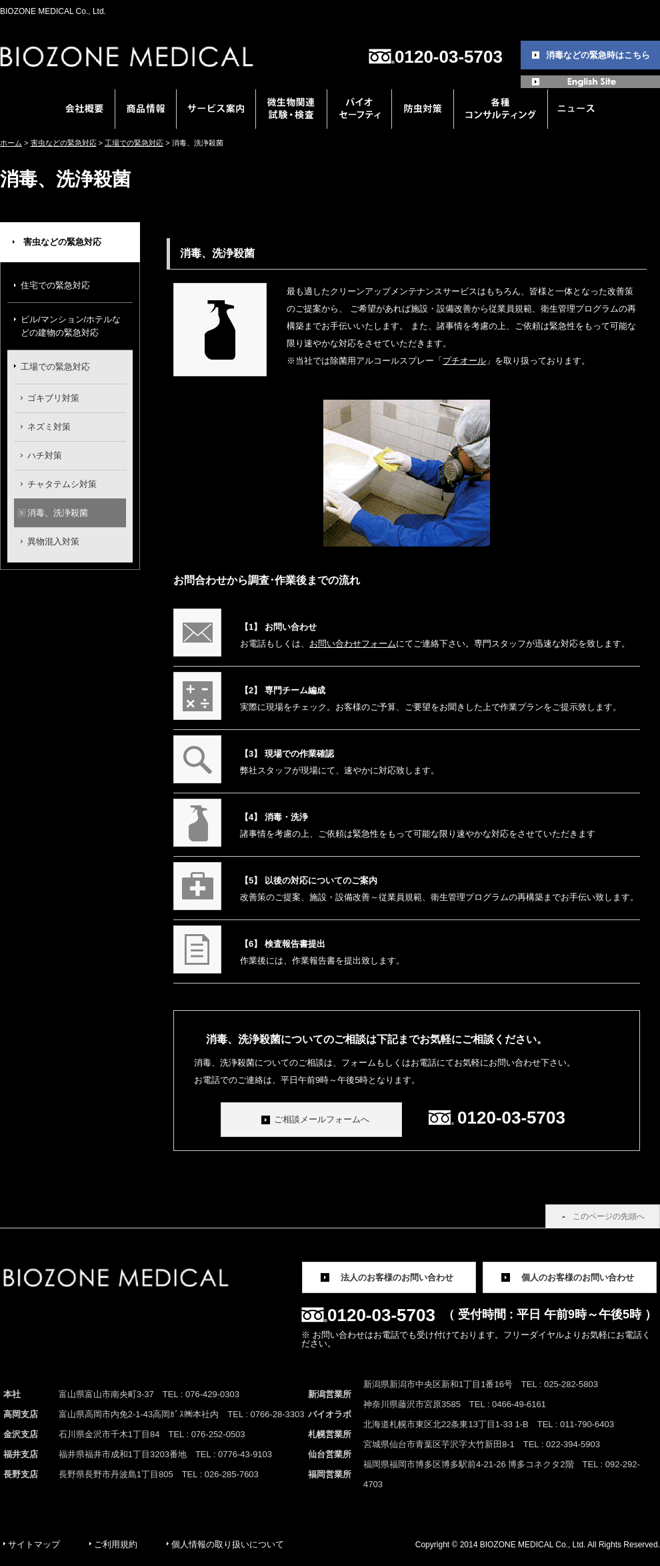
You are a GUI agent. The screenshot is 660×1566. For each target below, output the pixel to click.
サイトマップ (34, 1544)
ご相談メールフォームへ (321, 1119)
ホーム (11, 143)
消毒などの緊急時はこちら (598, 55)
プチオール (464, 361)
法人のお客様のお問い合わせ (397, 1277)
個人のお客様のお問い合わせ (577, 1277)
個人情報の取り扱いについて (227, 1544)
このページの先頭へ (609, 1216)
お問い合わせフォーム (352, 644)
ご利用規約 (115, 1544)
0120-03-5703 (449, 57)
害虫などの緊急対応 (64, 143)
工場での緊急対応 (134, 143)
